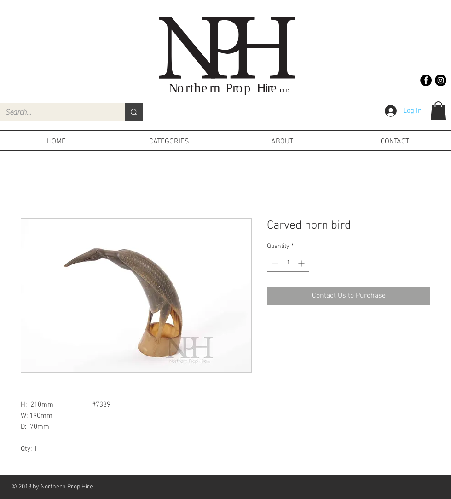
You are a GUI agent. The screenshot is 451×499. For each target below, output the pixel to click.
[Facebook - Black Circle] (426, 80)
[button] (438, 110)
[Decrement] (274, 263)
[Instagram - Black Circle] (440, 80)
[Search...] (56, 112)
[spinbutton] (288, 263)
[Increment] (302, 263)
